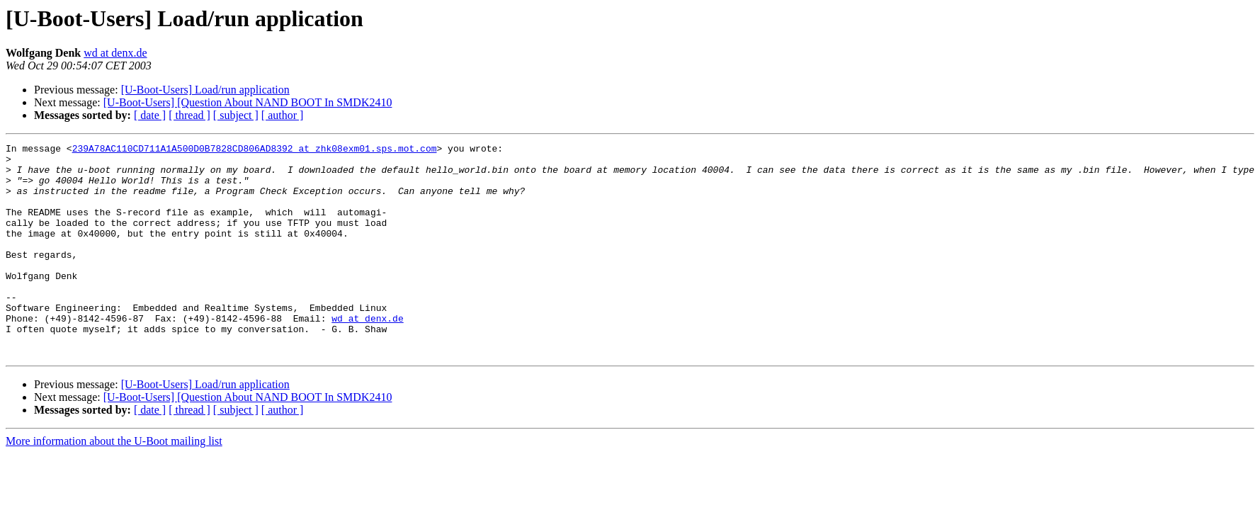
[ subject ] (236, 115)
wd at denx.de (115, 53)
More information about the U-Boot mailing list (114, 483)
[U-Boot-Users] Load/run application (205, 90)
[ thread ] (189, 115)
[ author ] (282, 115)
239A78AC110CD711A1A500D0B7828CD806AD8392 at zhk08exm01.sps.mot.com (254, 150)
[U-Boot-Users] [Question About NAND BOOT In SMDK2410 (247, 102)
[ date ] (150, 115)
